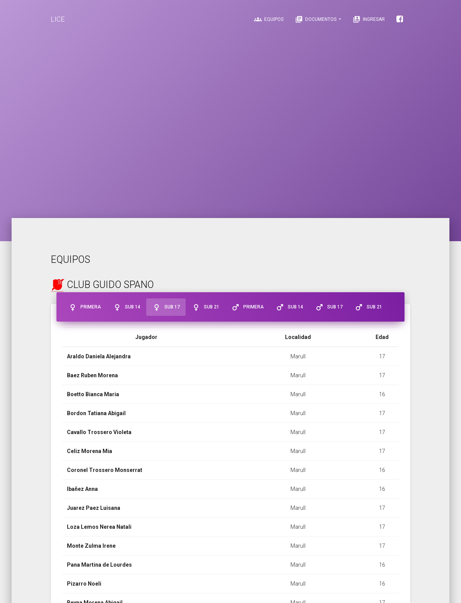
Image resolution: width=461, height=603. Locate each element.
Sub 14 (126, 307)
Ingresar (369, 19)
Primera (84, 307)
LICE (58, 19)
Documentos (316, 19)
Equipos (268, 19)
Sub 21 (205, 307)
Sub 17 (166, 307)
